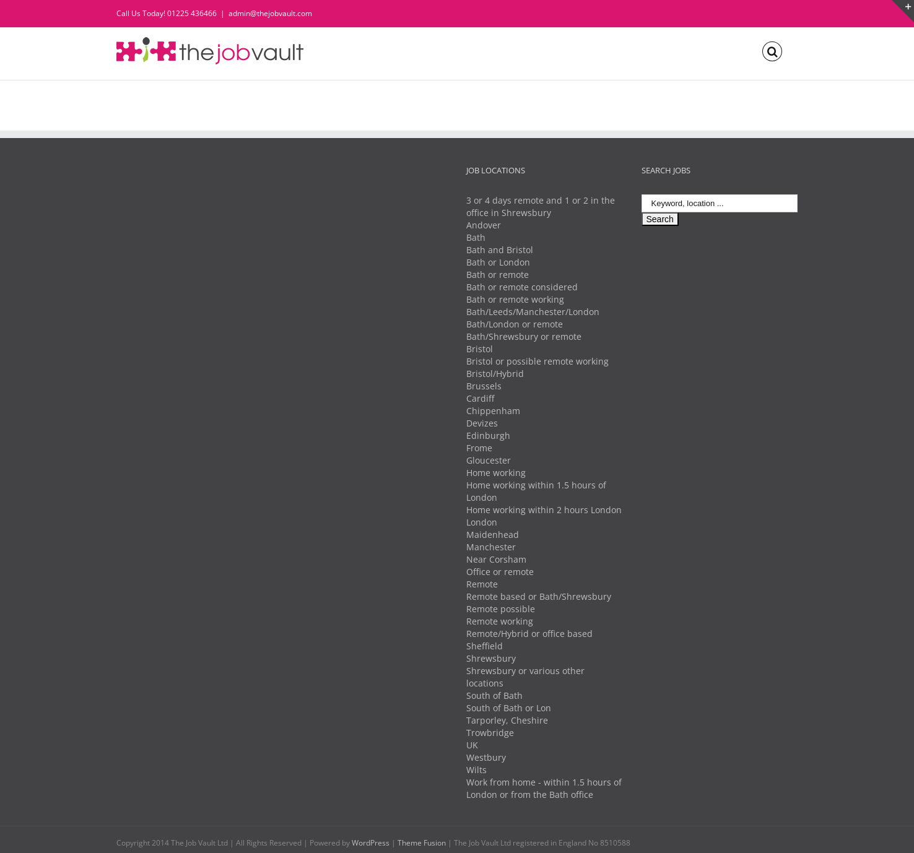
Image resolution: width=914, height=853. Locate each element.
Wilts (476, 770)
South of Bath (494, 695)
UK (472, 745)
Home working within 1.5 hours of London (536, 491)
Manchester (491, 547)
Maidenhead (492, 534)
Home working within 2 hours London (544, 510)
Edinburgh (488, 435)
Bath (475, 237)
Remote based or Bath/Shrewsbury (538, 596)
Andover (483, 225)
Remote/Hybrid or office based (529, 633)
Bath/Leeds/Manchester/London (532, 312)
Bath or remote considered (522, 287)
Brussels (484, 386)
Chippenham (493, 411)
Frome (479, 448)
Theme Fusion (422, 843)
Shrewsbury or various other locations (525, 677)
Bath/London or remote (514, 324)
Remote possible (500, 609)
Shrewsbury (491, 658)
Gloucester (488, 460)
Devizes (482, 423)
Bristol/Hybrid (495, 373)
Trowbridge (490, 732)
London (481, 522)
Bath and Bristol (499, 250)
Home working (496, 472)
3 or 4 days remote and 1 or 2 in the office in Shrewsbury (540, 206)
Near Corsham (496, 559)
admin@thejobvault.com (270, 13)
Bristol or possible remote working (537, 361)
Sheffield (484, 646)
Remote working (499, 621)
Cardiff (480, 398)
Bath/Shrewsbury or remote (523, 336)
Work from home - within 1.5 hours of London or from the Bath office (544, 788)
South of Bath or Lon (508, 708)
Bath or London (498, 262)
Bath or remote (497, 274)
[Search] (772, 50)
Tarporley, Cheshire (507, 720)
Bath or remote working (515, 299)
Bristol (479, 349)
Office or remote (500, 572)
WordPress (371, 843)
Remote (482, 584)
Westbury (486, 757)
